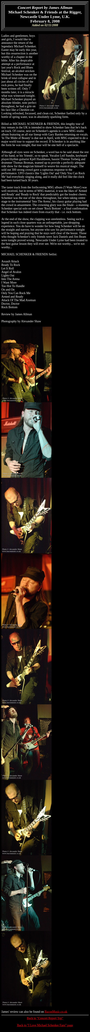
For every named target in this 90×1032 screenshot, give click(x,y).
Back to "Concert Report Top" (45, 1018)
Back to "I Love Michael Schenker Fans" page (45, 1025)
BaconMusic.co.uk (56, 1011)
